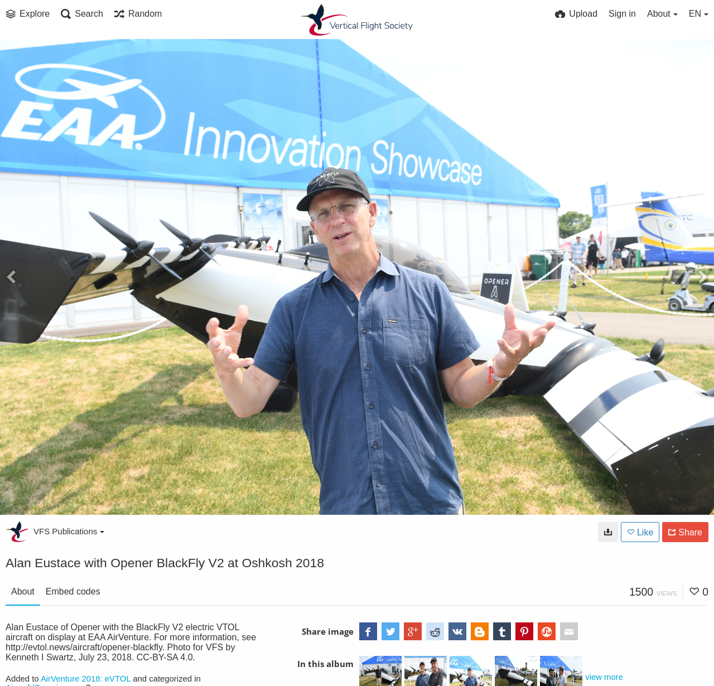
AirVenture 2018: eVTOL (86, 678)
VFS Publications (68, 531)
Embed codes (73, 591)
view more (604, 677)
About (23, 591)
